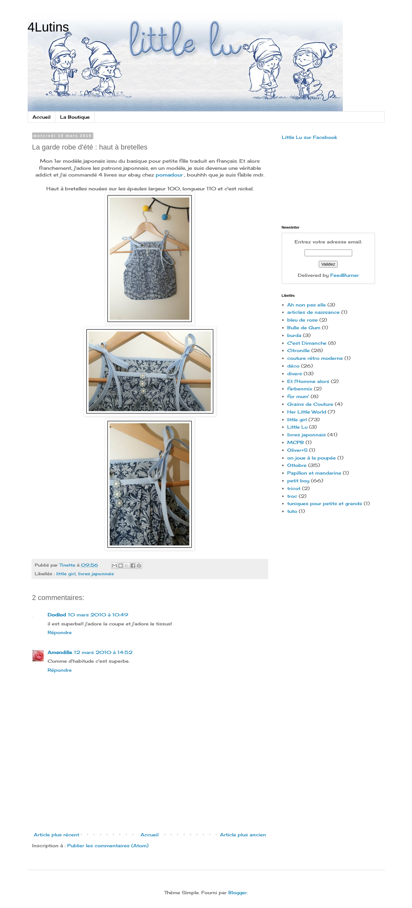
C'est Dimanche (306, 343)
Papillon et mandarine (314, 473)
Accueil (41, 117)
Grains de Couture (310, 404)
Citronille (298, 350)
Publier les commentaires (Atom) (108, 845)
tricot (293, 488)
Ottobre (297, 465)
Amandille (60, 652)
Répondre (60, 632)
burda (294, 335)
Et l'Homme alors (308, 381)
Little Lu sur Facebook (309, 137)
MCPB (295, 442)
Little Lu (297, 427)
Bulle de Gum (303, 327)
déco (293, 365)
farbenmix (299, 388)
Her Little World (306, 411)
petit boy (298, 480)
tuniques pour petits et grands (324, 503)
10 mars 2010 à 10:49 (98, 614)
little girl (66, 573)
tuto (292, 511)
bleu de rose (302, 319)
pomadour (169, 175)
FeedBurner (344, 275)
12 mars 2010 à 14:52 (103, 652)
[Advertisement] (150, 798)
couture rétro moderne (315, 358)
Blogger (237, 892)
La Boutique (75, 117)
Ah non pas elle (306, 304)
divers (294, 373)
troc (292, 496)
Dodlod (57, 614)
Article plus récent (56, 834)
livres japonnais (96, 573)
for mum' (298, 396)
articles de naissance (313, 312)
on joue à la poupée (311, 457)
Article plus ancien (243, 834)
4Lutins (48, 27)
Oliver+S (297, 450)
